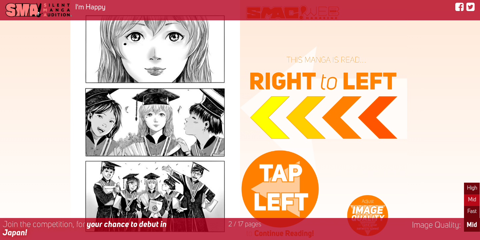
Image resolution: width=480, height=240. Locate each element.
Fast (471, 211)
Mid (472, 200)
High (472, 188)
